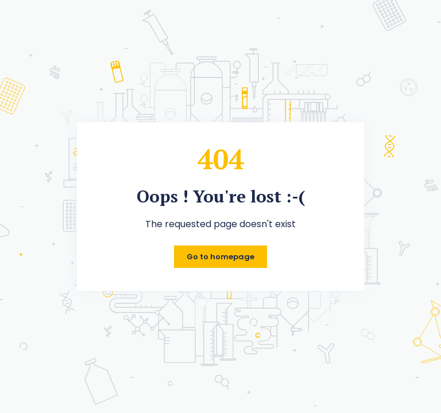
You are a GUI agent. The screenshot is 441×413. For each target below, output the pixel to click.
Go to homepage (220, 256)
